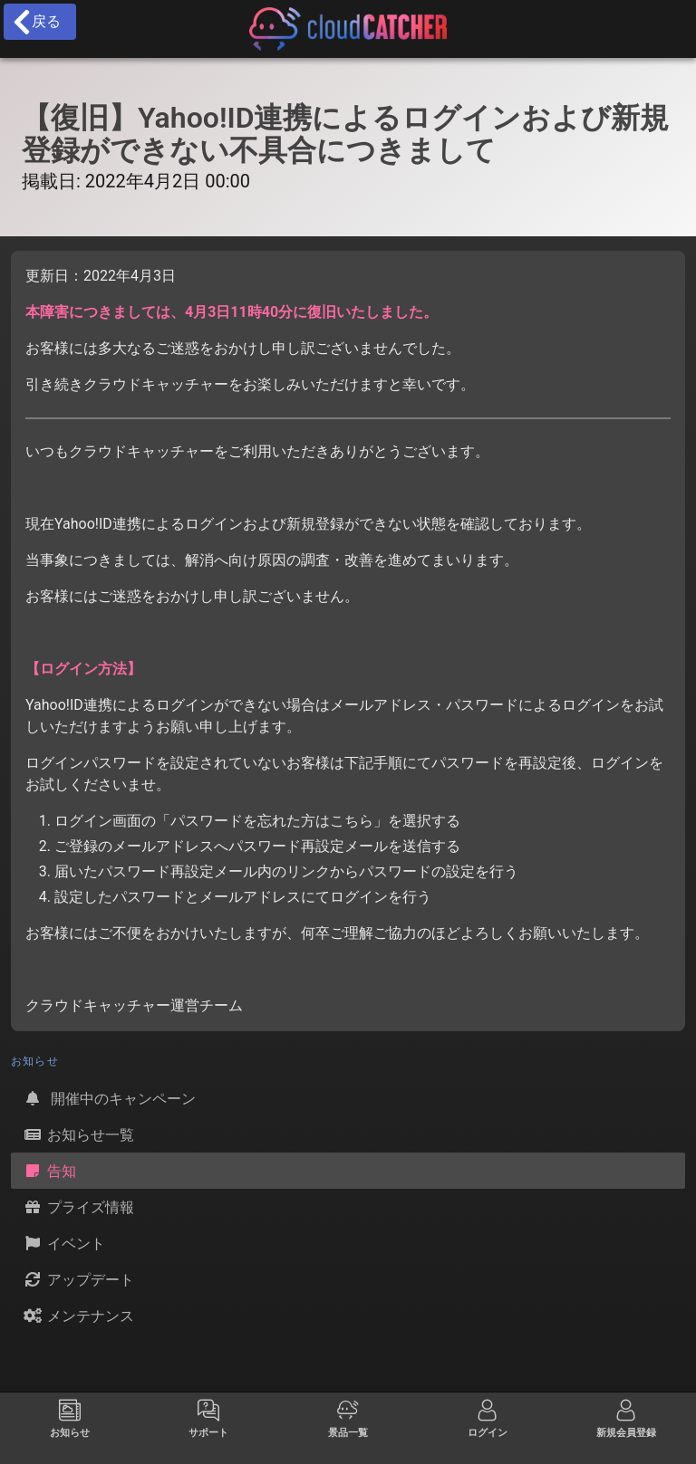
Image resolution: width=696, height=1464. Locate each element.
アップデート (78, 1279)
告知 (49, 1171)
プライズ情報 (78, 1207)
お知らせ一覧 (78, 1134)
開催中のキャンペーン (109, 1098)
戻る (36, 22)
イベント (63, 1243)
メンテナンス (78, 1315)
